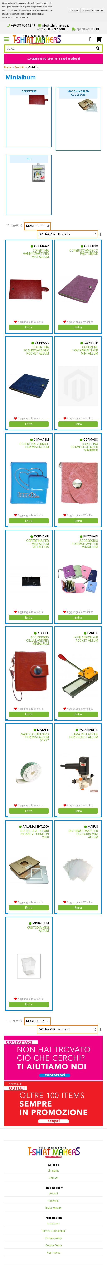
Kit (29, 158)
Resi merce (53, 1245)
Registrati (53, 1193)
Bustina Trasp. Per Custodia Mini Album (84, 829)
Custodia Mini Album (38, 923)
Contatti (53, 1170)
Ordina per (47, 234)
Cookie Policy (53, 1238)
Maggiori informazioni (92, 10)
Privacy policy (53, 1231)
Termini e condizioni (53, 1223)
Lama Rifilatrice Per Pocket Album (83, 731)
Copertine (28, 91)
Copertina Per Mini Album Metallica (37, 541)
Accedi (53, 1186)
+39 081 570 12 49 (21, 25)
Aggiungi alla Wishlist (29, 321)
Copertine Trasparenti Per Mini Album (85, 350)
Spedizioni (53, 1216)
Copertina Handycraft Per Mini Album (36, 254)
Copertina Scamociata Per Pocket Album (36, 350)
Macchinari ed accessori (78, 93)
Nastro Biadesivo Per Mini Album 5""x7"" (35, 733)
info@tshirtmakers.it (53, 25)
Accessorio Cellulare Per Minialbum (37, 637)
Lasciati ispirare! (53, 58)
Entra (28, 326)
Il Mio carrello (53, 1200)
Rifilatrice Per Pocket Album (86, 635)
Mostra (38, 226)
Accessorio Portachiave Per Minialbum (85, 541)
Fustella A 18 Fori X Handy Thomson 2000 (34, 829)
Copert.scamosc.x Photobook (83, 252)
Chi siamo (53, 1163)
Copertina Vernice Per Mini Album (36, 445)
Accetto (75, 10)
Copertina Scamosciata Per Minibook (84, 445)
